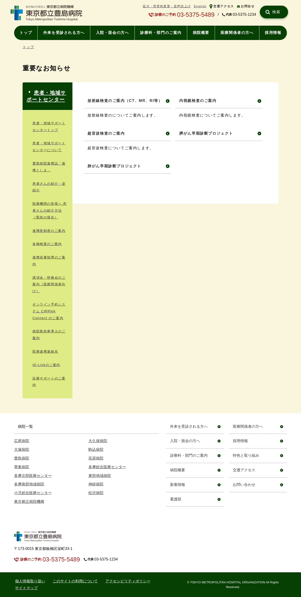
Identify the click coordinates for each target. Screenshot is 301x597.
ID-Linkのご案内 (46, 365)
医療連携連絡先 (45, 351)
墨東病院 (21, 467)
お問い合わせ (244, 485)
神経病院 (95, 484)
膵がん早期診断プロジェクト (206, 133)
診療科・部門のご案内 (161, 33)
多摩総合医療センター (107, 467)
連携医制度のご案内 (48, 231)
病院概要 (201, 33)
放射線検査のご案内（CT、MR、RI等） (124, 101)
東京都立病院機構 (29, 502)
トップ (26, 33)
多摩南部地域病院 (29, 484)
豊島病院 (21, 458)
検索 (276, 12)
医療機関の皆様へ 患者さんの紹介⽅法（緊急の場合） (49, 210)
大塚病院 (21, 450)
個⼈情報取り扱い (30, 581)
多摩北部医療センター (33, 476)
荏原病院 (95, 458)
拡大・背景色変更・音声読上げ (167, 6)
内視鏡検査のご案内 (197, 101)
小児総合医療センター (33, 493)
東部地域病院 (99, 476)
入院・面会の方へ (112, 33)
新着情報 (177, 485)
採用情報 (273, 33)
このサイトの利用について (75, 581)
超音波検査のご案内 (106, 133)
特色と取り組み (246, 455)
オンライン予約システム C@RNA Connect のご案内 (48, 311)
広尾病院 (21, 441)
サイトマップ (26, 588)
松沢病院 (95, 493)
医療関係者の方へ (237, 33)
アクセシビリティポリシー (127, 581)
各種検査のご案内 (47, 244)
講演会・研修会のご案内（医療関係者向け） (48, 284)
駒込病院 (95, 450)
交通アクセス (223, 6)
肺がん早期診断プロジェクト (114, 166)
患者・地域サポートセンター (46, 96)
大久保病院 (97, 441)
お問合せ (247, 6)
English (200, 6)
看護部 (175, 499)
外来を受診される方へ (64, 33)
